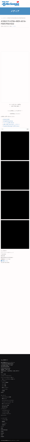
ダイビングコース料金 (5, 405)
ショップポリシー (3, 380)
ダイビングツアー (3, 415)
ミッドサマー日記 (4, 419)
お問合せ (2, 392)
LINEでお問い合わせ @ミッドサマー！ (11, 124)
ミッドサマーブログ (4, 418)
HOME (2, 372)
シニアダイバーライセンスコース (6, 375)
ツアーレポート (4, 423)
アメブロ (2, 426)
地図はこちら (4, 260)
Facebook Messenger (4, 429)
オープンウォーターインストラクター (8, 400)
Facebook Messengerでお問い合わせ (11, 126)
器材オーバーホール (5, 387)
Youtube (2, 431)
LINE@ (2, 428)
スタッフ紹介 (4, 384)
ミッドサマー (3, 18)
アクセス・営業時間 (5, 382)
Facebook (2, 433)
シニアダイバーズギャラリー (6, 413)
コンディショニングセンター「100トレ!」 (7, 377)
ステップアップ (3, 395)
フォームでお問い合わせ (8, 122)
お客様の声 (3, 424)
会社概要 (3, 390)
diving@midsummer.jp (8, 121)
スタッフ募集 (4, 385)
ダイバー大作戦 (3, 374)
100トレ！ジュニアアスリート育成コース (8, 379)
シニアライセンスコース (6, 410)
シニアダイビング (3, 408)
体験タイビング (4, 398)
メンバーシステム (4, 389)
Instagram (2, 436)
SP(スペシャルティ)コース (6, 403)
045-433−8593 (6, 119)
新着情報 (3, 421)
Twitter (2, 434)
